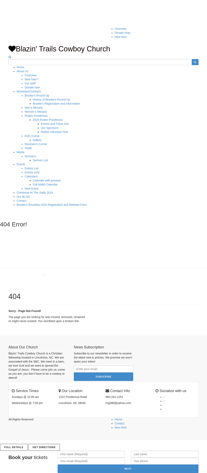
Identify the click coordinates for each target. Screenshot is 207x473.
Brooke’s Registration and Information (56, 103)
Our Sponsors (49, 127)
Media (20, 152)
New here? (31, 79)
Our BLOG (23, 196)
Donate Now (122, 32)
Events (21, 164)
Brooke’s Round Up (37, 95)
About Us (22, 71)
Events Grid (32, 172)
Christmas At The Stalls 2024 (35, 192)
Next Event (31, 188)
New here (121, 36)
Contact (21, 200)
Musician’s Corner (36, 144)
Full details (13, 447)
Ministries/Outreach (29, 91)
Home (20, 67)
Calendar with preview (47, 180)
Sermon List (40, 160)
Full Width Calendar (45, 184)
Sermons (30, 156)
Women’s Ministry (36, 111)
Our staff (30, 83)
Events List (31, 168)
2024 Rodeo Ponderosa (48, 119)
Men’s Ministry (34, 107)
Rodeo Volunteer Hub (54, 132)
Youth (28, 148)
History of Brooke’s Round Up (51, 99)
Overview (120, 28)
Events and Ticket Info (55, 123)
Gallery (37, 140)
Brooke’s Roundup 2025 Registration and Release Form (52, 204)
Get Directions (44, 447)
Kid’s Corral (32, 136)
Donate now (32, 87)
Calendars (31, 176)
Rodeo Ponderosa (36, 115)
